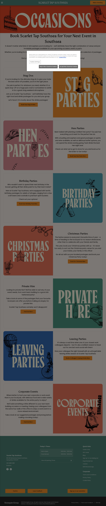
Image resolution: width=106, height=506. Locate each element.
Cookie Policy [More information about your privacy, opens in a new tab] (62, 57)
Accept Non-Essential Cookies (68, 66)
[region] (53, 61)
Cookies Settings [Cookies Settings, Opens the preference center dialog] (35, 62)
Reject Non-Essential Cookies (48, 66)
